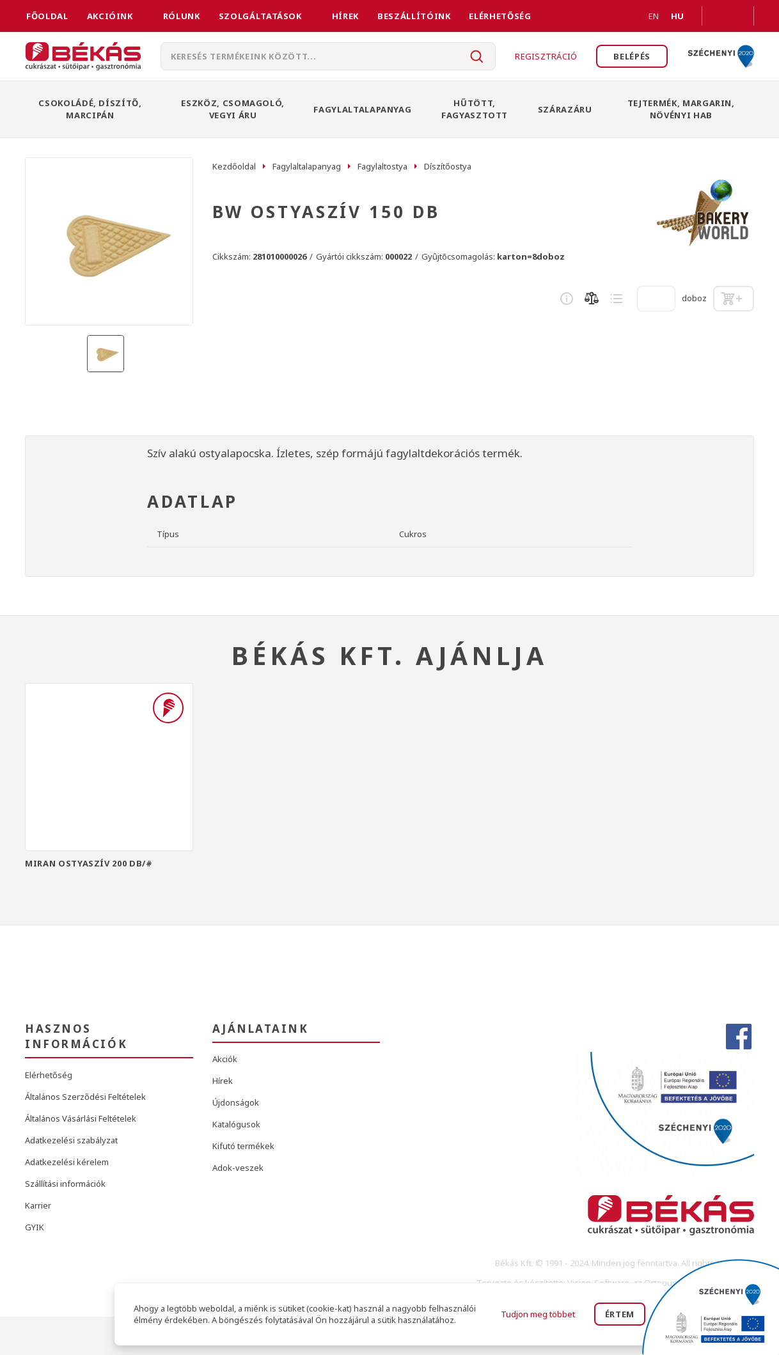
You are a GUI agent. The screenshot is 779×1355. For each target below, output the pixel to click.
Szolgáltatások (260, 16)
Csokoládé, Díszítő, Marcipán (89, 109)
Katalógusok (236, 1124)
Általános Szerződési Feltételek (85, 1096)
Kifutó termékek (243, 1146)
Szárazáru (565, 109)
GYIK (34, 1227)
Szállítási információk (65, 1183)
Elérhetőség (500, 16)
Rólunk (181, 16)
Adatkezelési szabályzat (71, 1140)
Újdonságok (235, 1102)
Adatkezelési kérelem (67, 1162)
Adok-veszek (238, 1167)
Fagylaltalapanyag (362, 109)
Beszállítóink (413, 16)
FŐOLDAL (47, 16)
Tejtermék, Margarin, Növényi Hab (681, 109)
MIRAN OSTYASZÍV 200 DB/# (89, 863)
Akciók (224, 1059)
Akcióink (110, 16)
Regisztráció (546, 56)
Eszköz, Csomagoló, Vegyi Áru (233, 109)
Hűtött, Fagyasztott (474, 109)
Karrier (38, 1205)
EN (638, 16)
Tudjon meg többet (538, 1314)
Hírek (345, 16)
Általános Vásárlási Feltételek (80, 1118)
